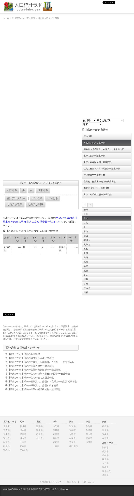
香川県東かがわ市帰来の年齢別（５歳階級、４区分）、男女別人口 (39, 361)
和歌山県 (73, 446)
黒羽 (86, 270)
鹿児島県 (106, 471)
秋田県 (6, 442)
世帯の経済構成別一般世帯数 (97, 194)
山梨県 (56, 426)
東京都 (23, 446)
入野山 (87, 244)
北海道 (6, 426)
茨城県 (23, 426)
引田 (86, 253)
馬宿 (86, 262)
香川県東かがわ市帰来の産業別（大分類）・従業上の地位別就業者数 (41, 381)
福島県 (6, 450)
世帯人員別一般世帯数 (94, 155)
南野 (86, 266)
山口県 (89, 442)
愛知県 (56, 442)
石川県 (39, 434)
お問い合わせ (88, 482)
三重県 (56, 446)
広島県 (89, 438)
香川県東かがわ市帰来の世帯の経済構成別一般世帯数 (33, 389)
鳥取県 (89, 426)
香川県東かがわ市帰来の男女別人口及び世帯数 (29, 358)
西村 (86, 292)
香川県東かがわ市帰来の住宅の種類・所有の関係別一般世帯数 (37, 373)
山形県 (6, 446)
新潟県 (39, 426)
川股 (86, 279)
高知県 (105, 438)
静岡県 (56, 438)
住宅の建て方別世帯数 (94, 175)
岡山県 (89, 434)
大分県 (105, 463)
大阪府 (72, 434)
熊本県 (105, 459)
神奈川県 (24, 450)
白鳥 (86, 223)
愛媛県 (105, 434)
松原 (86, 209)
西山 (86, 235)
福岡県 (105, 447)
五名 (86, 249)
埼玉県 (23, 438)
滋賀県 (72, 426)
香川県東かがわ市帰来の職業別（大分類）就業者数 (31, 385)
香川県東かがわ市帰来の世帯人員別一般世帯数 (29, 365)
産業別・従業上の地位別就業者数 (100, 181)
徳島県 (105, 426)
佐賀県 (105, 451)
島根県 (89, 430)
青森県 (6, 430)
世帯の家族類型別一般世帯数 (97, 162)
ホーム (6, 18)
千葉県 (23, 442)
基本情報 (88, 136)
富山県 (39, 430)
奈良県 (72, 442)
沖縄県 (105, 475)
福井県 (39, 438)
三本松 (87, 288)
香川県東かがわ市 (20, 18)
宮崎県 (105, 467)
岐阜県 (56, 434)
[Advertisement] (40, 154)
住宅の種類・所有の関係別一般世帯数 (102, 168)
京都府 (72, 430)
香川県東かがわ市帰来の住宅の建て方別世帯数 (29, 377)
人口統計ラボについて (50, 482)
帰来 (33, 18)
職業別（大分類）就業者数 (96, 188)
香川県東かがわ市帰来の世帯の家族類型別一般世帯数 (33, 369)
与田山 (87, 240)
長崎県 (105, 455)
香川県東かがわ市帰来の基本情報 (22, 354)
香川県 (105, 430)
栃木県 (23, 430)
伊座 (86, 214)
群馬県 (23, 434)
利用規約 (71, 482)
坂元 (86, 275)
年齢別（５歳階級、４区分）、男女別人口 (104, 149)
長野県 (56, 430)
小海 (86, 284)
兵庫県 (72, 438)
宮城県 (6, 438)
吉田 (86, 257)
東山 (86, 231)
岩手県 (6, 434)
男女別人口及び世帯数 (48, 18)
